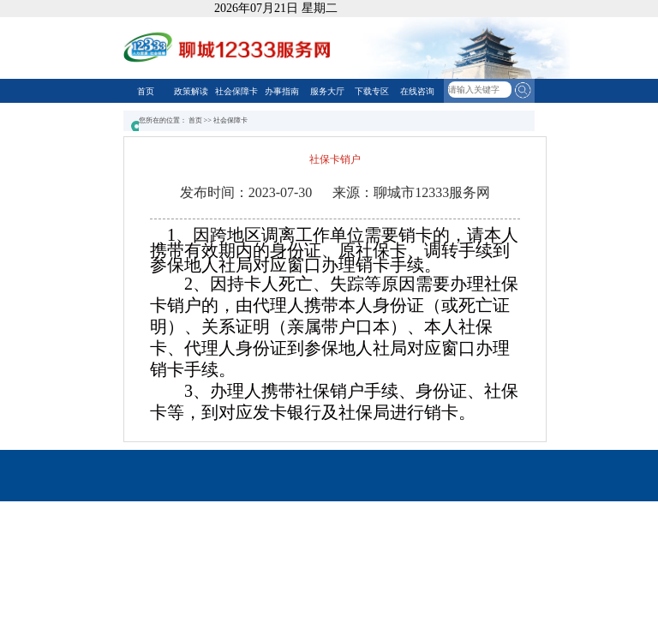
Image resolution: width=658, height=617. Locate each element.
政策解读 (191, 91)
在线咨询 (417, 91)
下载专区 (372, 91)
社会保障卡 (236, 91)
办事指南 (282, 91)
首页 (145, 91)
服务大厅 (327, 91)
